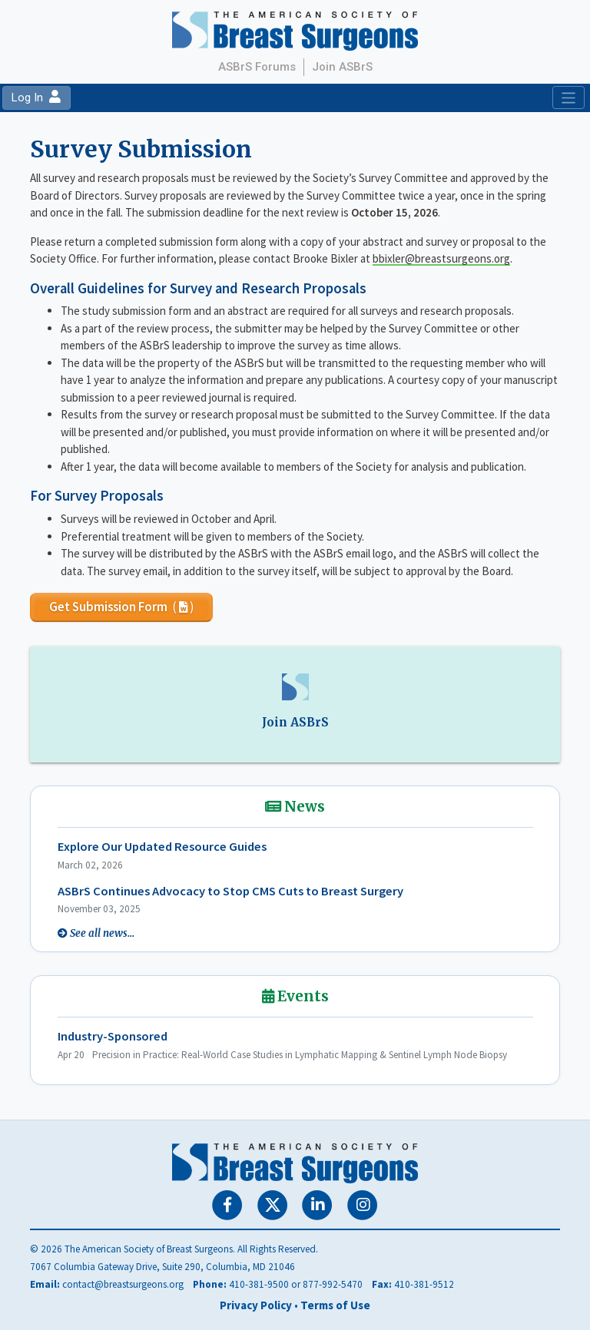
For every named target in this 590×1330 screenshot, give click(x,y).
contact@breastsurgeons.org (123, 1284)
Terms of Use (335, 1305)
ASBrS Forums (257, 67)
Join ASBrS (342, 67)
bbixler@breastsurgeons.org (441, 258)
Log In (36, 97)
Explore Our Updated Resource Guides (162, 847)
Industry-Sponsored (112, 1036)
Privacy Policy (256, 1305)
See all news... (102, 933)
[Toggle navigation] (568, 97)
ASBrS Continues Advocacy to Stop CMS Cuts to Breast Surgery (230, 891)
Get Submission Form (121, 606)
